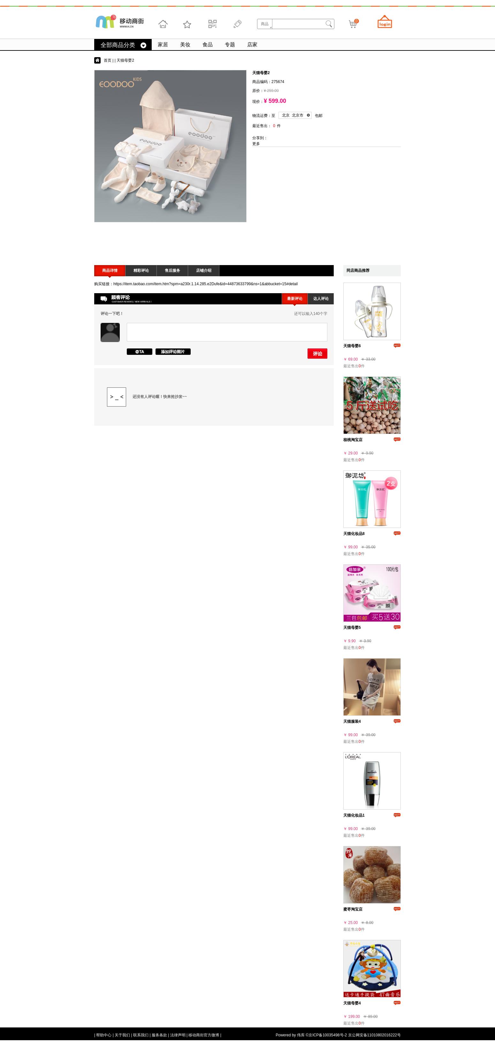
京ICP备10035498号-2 (327, 1035)
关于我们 (122, 1035)
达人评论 (321, 298)
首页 (107, 60)
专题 (230, 44)
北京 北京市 (292, 115)
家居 (163, 44)
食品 (207, 44)
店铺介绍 (203, 270)
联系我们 (140, 1035)
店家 (252, 44)
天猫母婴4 (352, 1003)
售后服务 (172, 270)
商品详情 (110, 270)
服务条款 (159, 1035)
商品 (265, 24)
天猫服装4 (352, 721)
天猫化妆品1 (354, 815)
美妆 (185, 44)
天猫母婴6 (352, 346)
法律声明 (178, 1035)
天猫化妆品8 (354, 533)
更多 (256, 143)
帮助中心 (103, 1035)
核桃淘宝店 (352, 440)
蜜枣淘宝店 (352, 909)
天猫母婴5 (352, 627)
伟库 (301, 1035)
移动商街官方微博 (203, 1035)
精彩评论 (141, 270)
